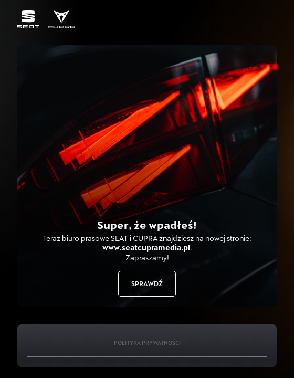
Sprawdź (147, 283)
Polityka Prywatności (147, 343)
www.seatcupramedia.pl (146, 247)
